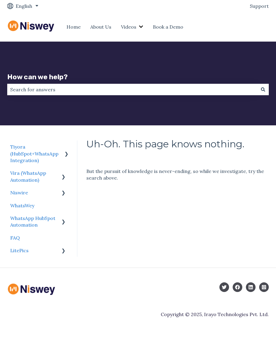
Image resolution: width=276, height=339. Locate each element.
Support (259, 6)
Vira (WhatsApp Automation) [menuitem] (28, 176)
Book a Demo (168, 27)
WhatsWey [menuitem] (22, 205)
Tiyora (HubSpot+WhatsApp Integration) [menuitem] (34, 153)
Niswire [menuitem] (19, 193)
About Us (100, 27)
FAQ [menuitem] (15, 238)
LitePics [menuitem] (19, 250)
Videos (128, 27)
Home (74, 27)
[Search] (263, 89)
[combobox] (132, 89)
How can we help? (37, 77)
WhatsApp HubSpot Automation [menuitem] (32, 221)
